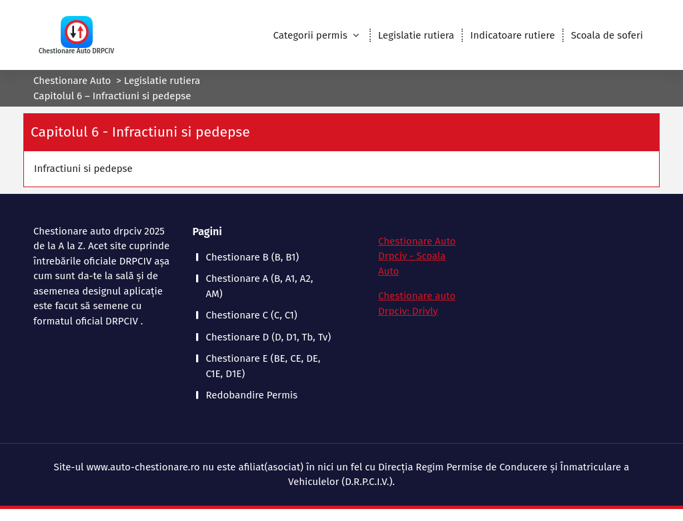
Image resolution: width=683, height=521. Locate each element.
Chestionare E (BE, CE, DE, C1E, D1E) (263, 366)
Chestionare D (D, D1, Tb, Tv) (268, 337)
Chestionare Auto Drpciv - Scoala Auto (417, 256)
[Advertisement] (589, 316)
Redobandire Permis (251, 395)
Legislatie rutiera (416, 35)
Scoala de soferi (607, 35)
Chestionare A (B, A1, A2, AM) (259, 286)
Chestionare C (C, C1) (251, 315)
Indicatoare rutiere (512, 35)
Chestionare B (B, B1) (252, 257)
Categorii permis (310, 35)
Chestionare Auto (72, 81)
